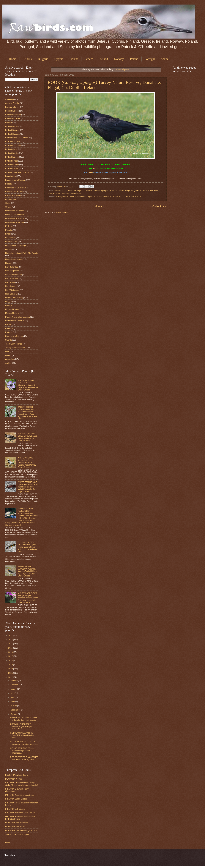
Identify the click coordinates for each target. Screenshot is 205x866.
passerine (9, 359)
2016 (10, 652)
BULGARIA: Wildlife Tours (16, 775)
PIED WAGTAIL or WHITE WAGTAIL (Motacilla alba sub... (22, 735)
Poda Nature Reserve (14, 321)
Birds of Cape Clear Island (16, 138)
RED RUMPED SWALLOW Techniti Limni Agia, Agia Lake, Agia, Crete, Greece (27, 571)
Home (12, 59)
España (8, 230)
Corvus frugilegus (100, 190)
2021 (10, 673)
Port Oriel (9, 328)
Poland (134, 59)
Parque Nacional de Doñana (17, 317)
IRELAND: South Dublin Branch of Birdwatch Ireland (20, 817)
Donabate (119, 190)
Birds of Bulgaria (12, 134)
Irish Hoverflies (11, 278)
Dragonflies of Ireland (14, 222)
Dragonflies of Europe (14, 218)
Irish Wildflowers (12, 290)
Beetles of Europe (13, 114)
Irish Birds (154, 190)
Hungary (9, 263)
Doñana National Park (14, 215)
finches (8, 355)
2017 (10, 656)
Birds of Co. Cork (12, 141)
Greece (89, 59)
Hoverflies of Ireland (14, 259)
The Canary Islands (13, 344)
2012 (10, 635)
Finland (74, 59)
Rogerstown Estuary (14, 336)
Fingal (127, 190)
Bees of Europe (12, 111)
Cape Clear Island (13, 195)
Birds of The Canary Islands (17, 172)
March (13, 689)
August (14, 706)
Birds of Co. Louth (13, 145)
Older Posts (159, 206)
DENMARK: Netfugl (13, 779)
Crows (111, 190)
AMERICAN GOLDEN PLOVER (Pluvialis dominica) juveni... (24, 718)
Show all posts (122, 69)
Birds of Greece (12, 164)
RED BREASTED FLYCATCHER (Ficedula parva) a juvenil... (24, 758)
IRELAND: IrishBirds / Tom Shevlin (20, 813)
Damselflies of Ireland (14, 211)
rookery (56, 194)
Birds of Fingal (11, 161)
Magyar (8, 301)
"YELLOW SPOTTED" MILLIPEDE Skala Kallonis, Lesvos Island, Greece (28, 547)
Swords (8, 340)
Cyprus (58, 59)
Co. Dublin (87, 190)
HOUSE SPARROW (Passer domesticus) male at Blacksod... (22, 750)
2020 (10, 669)
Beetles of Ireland (12, 118)
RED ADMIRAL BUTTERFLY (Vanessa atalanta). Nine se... (24, 743)
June (13, 701)
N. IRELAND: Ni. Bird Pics (16, 823)
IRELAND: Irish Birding (15, 809)
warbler (8, 363)
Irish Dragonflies (12, 271)
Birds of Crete (11, 149)
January (14, 681)
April (13, 693)
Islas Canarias (11, 294)
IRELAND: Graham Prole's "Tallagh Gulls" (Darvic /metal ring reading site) (21, 784)
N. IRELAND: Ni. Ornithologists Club (21, 830)
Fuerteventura (11, 241)
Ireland (103, 59)
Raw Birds (61, 186)
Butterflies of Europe (14, 191)
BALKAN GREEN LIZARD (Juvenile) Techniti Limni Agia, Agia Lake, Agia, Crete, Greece (28, 413)
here (94, 168)
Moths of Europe (12, 309)
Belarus (27, 59)
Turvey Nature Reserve (71, 194)
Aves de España (12, 103)
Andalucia (9, 99)
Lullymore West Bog (14, 297)
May (13, 697)
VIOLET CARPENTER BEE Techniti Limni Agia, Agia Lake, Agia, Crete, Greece (28, 598)
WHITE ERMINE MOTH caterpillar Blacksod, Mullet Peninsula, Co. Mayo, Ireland (28, 487)
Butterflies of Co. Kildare (15, 188)
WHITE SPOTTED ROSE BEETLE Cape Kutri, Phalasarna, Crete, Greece (28, 385)
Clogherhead (10, 199)
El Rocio (9, 226)
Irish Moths (10, 282)
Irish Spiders (10, 286)
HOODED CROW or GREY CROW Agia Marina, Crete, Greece (27, 437)
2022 (10, 677)
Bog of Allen (10, 176)
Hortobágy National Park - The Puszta (21, 253)
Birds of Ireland (11, 168)
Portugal (150, 59)
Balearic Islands (12, 107)
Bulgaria (43, 59)
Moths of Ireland (12, 313)
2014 (10, 644)
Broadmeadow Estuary (15, 180)
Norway (119, 59)
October (14, 714)
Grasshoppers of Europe (15, 245)
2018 (10, 660)
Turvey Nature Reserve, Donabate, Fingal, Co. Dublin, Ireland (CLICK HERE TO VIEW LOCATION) (99, 197)
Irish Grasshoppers (13, 275)
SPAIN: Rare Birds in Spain (17, 834)
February (15, 685)
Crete (7, 203)
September (16, 710)
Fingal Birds (136, 190)
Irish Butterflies (11, 267)
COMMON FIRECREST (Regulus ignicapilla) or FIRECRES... (21, 726)
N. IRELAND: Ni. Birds (15, 827)
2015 (10, 648)
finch (7, 351)
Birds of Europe (75, 190)
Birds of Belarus (12, 130)
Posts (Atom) (62, 212)
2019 (10, 665)
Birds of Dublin (60, 190)
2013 (10, 639)
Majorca (8, 305)
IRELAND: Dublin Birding (16, 799)
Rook (50, 194)
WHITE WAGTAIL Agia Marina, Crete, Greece (27, 462)
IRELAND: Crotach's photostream (19, 795)
